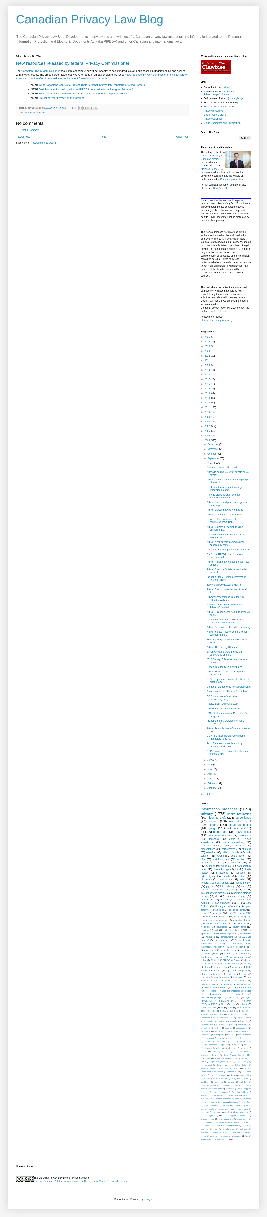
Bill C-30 (241, 923)
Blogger (148, 1199)
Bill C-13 (228, 930)
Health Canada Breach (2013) (219, 987)
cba (217, 953)
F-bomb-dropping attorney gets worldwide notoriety (223, 496)
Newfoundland (207, 1025)
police (203, 960)
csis (243, 886)
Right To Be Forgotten (236, 970)
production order (228, 950)
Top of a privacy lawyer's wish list (224, 584)
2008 (208, 421)
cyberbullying (208, 876)
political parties (224, 980)
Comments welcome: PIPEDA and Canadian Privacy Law (225, 621)
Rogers (212, 991)
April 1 (224, 1045)
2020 (208, 365)
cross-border (241, 953)
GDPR (203, 1061)
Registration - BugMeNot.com (222, 703)
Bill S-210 (232, 1048)
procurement (242, 1119)
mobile (211, 1109)
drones (225, 977)
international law (211, 1102)
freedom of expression (212, 957)
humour (224, 899)
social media (219, 1011)
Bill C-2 (226, 960)
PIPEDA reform (225, 1001)
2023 (208, 351)
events (214, 1092)
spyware (204, 1132)
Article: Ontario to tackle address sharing (228, 627)
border (239, 947)
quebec (242, 980)
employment (227, 937)
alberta (213, 824)
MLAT (244, 1021)
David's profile (220, 188)
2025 (208, 341)
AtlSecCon (234, 1045)
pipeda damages (222, 940)
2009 (208, 417)
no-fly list (223, 916)
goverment (233, 1095)
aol (244, 889)
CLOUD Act (234, 997)
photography (215, 994)
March (211, 778)
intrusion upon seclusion (218, 923)
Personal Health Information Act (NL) (219, 1068)
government (210, 950)
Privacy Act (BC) (225, 1025)
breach (207, 953)
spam (239, 899)
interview (230, 1035)
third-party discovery (242, 1132)
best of (228, 1028)
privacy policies (207, 1119)
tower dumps (220, 1041)
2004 (208, 440)
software (243, 1129)
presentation (209, 1038)
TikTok (233, 1075)
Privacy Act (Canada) (226, 906)
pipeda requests (238, 957)
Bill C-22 (234, 1011)
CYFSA (204, 1051)
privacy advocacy (240, 1112)
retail (241, 876)
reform (206, 1126)
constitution (238, 1085)
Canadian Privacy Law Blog (89, 19)
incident (241, 859)
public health (206, 1122)
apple (206, 1078)
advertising (242, 1025)
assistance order (220, 1078)
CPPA (244, 1014)
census (231, 1082)
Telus (223, 1004)
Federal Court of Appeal (236, 1058)
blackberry (205, 1082)
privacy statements (225, 1119)
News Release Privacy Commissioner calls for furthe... (227, 633)
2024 (208, 346)
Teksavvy (223, 1075)
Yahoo (223, 991)
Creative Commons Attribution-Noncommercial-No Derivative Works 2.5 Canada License (81, 1181)
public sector (238, 855)
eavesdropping (244, 1089)
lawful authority (221, 859)
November (213, 449)
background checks (239, 1078)
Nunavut (208, 1065)
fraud (216, 963)
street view (245, 950)
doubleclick (222, 927)
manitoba (237, 1105)
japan (223, 1102)
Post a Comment (30, 130)
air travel (241, 845)
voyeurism (210, 937)
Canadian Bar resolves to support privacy (229, 686)
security (247, 963)
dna (216, 977)
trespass (237, 1136)
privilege (205, 930)
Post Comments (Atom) (43, 142)
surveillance (243, 817)
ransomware (233, 1122)
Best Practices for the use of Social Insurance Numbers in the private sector (83, 93)
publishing (220, 1122)
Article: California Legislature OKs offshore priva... (225, 528)
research (228, 984)
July (209, 760)
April (210, 774)
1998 (208, 794)
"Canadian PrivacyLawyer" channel (219, 93)
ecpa (206, 1092)
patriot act (219, 831)
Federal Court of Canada (214, 882)
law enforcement (240, 821)
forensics (204, 1095)
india (237, 1099)
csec (244, 974)
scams (235, 1126)
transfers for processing (220, 1136)
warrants (226, 866)
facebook (214, 839)
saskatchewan (222, 903)
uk (249, 862)
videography (206, 1139)
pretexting (217, 913)
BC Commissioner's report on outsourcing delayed (222, 698)
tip (205, 1136)
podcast (226, 87)
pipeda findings (221, 869)
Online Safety (241, 1065)
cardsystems (228, 849)
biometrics (206, 879)
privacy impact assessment (235, 1115)
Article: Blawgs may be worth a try (225, 509)
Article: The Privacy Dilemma (222, 647)
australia (246, 849)
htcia (245, 1095)
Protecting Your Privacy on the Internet (61, 97)
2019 (208, 370)
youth (227, 1139)
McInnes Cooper (209, 169)
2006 (208, 431)
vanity (227, 876)
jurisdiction (233, 1102)
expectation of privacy (238, 1031)
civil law (243, 1082)
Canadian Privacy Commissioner (40, 70)
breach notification (219, 835)
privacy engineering (209, 1115)
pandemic (205, 1112)
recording (247, 1122)
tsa (246, 1136)
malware (225, 1105)
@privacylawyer (235, 98)
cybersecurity (242, 1028)
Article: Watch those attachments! (225, 514)
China (237, 960)
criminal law (225, 879)
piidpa (204, 913)
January (212, 788)
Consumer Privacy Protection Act (216, 1018)
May (210, 769)
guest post (218, 1035)
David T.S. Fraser (210, 155)
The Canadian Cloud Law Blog (220, 106)
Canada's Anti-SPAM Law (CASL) (219, 889)
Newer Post (23, 136)
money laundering (226, 1109)
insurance (247, 1099)
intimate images (244, 1035)
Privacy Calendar (213, 118)
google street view (238, 910)
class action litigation (224, 933)
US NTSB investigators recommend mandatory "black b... (226, 737)
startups (207, 1041)
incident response (223, 1099)
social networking (233, 842)
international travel (242, 920)
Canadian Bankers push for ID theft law (228, 549)
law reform (246, 1102)
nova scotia (243, 831)
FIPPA (217, 1058)
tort (236, 869)
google (212, 828)
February (212, 783)
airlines (204, 862)
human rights (206, 1099)
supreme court (221, 967)
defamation (205, 1031)
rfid (227, 845)
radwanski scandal (210, 984)
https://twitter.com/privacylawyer (218, 320)
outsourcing (235, 862)
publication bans (244, 1038)
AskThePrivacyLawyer (211, 997)
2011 (208, 407)
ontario (213, 821)
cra (221, 1007)
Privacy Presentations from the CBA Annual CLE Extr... (226, 598)
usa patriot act (244, 984)
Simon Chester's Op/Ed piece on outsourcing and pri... (224, 653)
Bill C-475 (208, 1048)
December (213, 444)
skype (207, 967)
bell (218, 1028)
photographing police (241, 991)
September (213, 458)
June (210, 764)
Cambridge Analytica (221, 1051)
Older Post (182, 136)
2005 (208, 435)
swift (216, 930)
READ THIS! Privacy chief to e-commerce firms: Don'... (223, 520)
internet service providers (214, 893)
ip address (222, 872)
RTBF (214, 1004)
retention (211, 852)
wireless (218, 1139)
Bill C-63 (220, 1048)
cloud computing (240, 824)
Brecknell (244, 1048)
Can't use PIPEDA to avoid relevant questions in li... (226, 556)
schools (245, 1126)
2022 (208, 355)
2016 (208, 384)
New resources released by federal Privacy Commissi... (225, 606)
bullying (231, 974)
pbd (227, 1112)
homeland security (236, 896)
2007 (208, 426)
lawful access (234, 828)
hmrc (230, 1007)
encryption (219, 1031)
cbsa (233, 1004)
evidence (224, 1092)
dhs (217, 896)
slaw (215, 1129)
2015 (208, 388)
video (242, 879)
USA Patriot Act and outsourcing (224, 708)
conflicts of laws (208, 1007)
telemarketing (227, 886)
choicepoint (245, 835)
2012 (208, 402)
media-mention (243, 882)
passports (217, 1112)
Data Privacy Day (232, 1055)
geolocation (218, 1095)
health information (239, 814)
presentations (208, 849)
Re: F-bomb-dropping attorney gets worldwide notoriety (225, 488)
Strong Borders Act (211, 974)
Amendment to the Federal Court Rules (228, 691)
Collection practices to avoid (222, 467)
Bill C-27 (247, 1045)
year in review (245, 1041)
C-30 (239, 930)
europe (220, 855)
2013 (208, 398)
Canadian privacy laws (232, 179)
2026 (208, 337)
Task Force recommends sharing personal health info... (224, 745)
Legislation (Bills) (217, 1061)
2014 (208, 393)
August (211, 463)
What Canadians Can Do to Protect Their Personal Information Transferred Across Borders (92, 84)
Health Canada (230, 1021)
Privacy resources (213, 110)
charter (227, 953)
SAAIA (212, 1075)
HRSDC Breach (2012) (239, 913)
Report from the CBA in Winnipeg (224, 667)
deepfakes (230, 1089)
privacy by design (225, 1038)
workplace (206, 927)
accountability (245, 1075)
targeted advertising (220, 1132)
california (219, 1082)
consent (225, 1085)
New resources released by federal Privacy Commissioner (72, 63)
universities (245, 933)
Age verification (210, 1045)
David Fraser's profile (215, 114)
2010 (208, 412)
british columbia (230, 852)
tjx (238, 903)
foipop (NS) (206, 1035)
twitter (232, 1041)
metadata (238, 977)
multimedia (243, 1109)
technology (237, 967)
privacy (207, 814)
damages (205, 977)
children (244, 1004)
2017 (208, 379)
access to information (216, 920)
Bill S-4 (217, 970)
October (212, 453)
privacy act (207, 899)
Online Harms (223, 1065)
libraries (209, 916)
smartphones (228, 1129)
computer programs (209, 1085)
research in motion (221, 1126)
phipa (218, 862)
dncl (249, 947)
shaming (204, 1129)
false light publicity (240, 1092)
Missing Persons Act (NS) (240, 1061)
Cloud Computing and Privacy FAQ (222, 123)
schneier (210, 866)
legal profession (211, 1105)
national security (210, 845)
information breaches (35, 112)
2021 (208, 360)
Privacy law (232, 1072)
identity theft (217, 817)
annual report (207, 1028)
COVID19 (232, 1014)
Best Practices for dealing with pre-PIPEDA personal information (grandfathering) (86, 89)
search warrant (231, 963)
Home (103, 136)
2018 (208, 374)
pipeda (209, 886)
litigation (240, 872)
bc (202, 831)
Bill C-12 (215, 960)
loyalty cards (239, 927)
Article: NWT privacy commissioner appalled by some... (225, 543)
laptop (232, 839)
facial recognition (242, 916)
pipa (203, 859)
